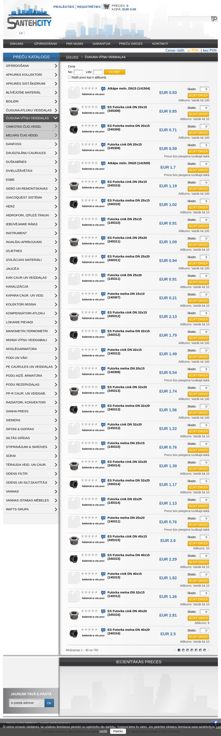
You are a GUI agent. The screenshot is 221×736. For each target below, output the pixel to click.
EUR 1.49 (168, 354)
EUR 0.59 (168, 148)
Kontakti (160, 43)
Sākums (16, 43)
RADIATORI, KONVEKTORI (26, 402)
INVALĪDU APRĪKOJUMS (24, 242)
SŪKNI (11, 456)
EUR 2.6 (168, 540)
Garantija (101, 43)
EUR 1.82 (168, 578)
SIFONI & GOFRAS (20, 429)
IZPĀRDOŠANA (45, 43)
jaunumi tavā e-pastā (31, 694)
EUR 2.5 (168, 634)
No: (70, 72)
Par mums (74, 43)
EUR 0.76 (168, 447)
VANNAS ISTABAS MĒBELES (27, 500)
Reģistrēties (89, 6)
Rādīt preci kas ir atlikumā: (89, 77)
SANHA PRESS (17, 411)
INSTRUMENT (16, 233)
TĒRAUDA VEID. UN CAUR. (26, 464)
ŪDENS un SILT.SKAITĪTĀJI (26, 482)
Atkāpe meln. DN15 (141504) (129, 88)
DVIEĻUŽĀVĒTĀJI (19, 170)
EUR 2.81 (168, 615)
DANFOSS (13, 144)
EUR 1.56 (168, 410)
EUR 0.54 (168, 372)
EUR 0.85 (168, 111)
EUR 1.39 (168, 466)
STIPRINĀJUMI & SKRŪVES (26, 447)
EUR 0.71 (168, 130)
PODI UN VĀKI (16, 358)
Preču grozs (131, 43)
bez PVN (210, 50)
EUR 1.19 (168, 186)
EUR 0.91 (168, 223)
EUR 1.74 (168, 391)
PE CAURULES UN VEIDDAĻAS (29, 366)
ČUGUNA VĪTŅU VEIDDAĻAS (27, 118)
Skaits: (191, 89)
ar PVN (193, 50)
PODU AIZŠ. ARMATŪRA (24, 375)
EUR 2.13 (168, 316)
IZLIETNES (14, 251)
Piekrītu (118, 731)
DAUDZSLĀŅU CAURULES (26, 153)
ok (49, 703)
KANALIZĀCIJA (17, 286)
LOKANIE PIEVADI (19, 322)
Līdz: (89, 72)
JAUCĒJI (12, 268)
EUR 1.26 (168, 596)
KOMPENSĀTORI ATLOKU (25, 313)
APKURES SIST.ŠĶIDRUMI (25, 83)
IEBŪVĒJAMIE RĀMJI (21, 224)
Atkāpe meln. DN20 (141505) (129, 163)
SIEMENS (13, 420)
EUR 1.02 (168, 204)
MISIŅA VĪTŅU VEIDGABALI (26, 340)
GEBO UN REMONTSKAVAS (27, 188)
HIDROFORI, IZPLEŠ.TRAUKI (27, 215)
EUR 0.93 (168, 92)
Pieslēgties (63, 6)
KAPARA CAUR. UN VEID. (25, 295)
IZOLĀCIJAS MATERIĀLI (24, 260)
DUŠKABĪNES (16, 162)
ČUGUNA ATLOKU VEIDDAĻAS (29, 110)
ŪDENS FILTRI (16, 473)
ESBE (10, 179)
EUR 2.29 (168, 559)
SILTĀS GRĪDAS (18, 438)
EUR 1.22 (168, 428)
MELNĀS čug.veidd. (22, 135)
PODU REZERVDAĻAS (22, 384)
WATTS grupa (17, 509)
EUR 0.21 (168, 298)
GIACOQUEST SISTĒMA (24, 197)
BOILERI (12, 101)
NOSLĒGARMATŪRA (21, 349)
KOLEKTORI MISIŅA (21, 304)
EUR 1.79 (168, 335)
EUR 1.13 (168, 503)
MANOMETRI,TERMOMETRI (27, 331)
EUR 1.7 (168, 167)
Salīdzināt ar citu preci (93, 94)
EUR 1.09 (168, 242)
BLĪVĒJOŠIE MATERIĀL (23, 92)
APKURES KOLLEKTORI (24, 74)
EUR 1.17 (168, 484)
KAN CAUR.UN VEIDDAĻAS (26, 277)
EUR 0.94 (168, 260)
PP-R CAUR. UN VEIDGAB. (26, 393)
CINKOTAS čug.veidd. (23, 126)
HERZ (10, 206)
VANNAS (12, 491)
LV (21, 33)
